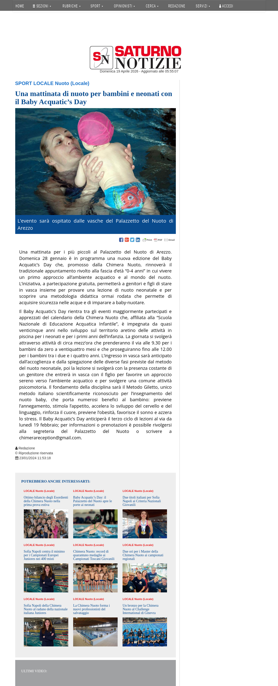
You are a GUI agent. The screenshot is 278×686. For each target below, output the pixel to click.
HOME (19, 6)
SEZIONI (42, 6)
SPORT (97, 6)
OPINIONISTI (124, 6)
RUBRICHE (72, 6)
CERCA (152, 6)
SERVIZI (203, 6)
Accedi (226, 6)
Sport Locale (34, 83)
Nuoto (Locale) (72, 83)
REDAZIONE (176, 6)
